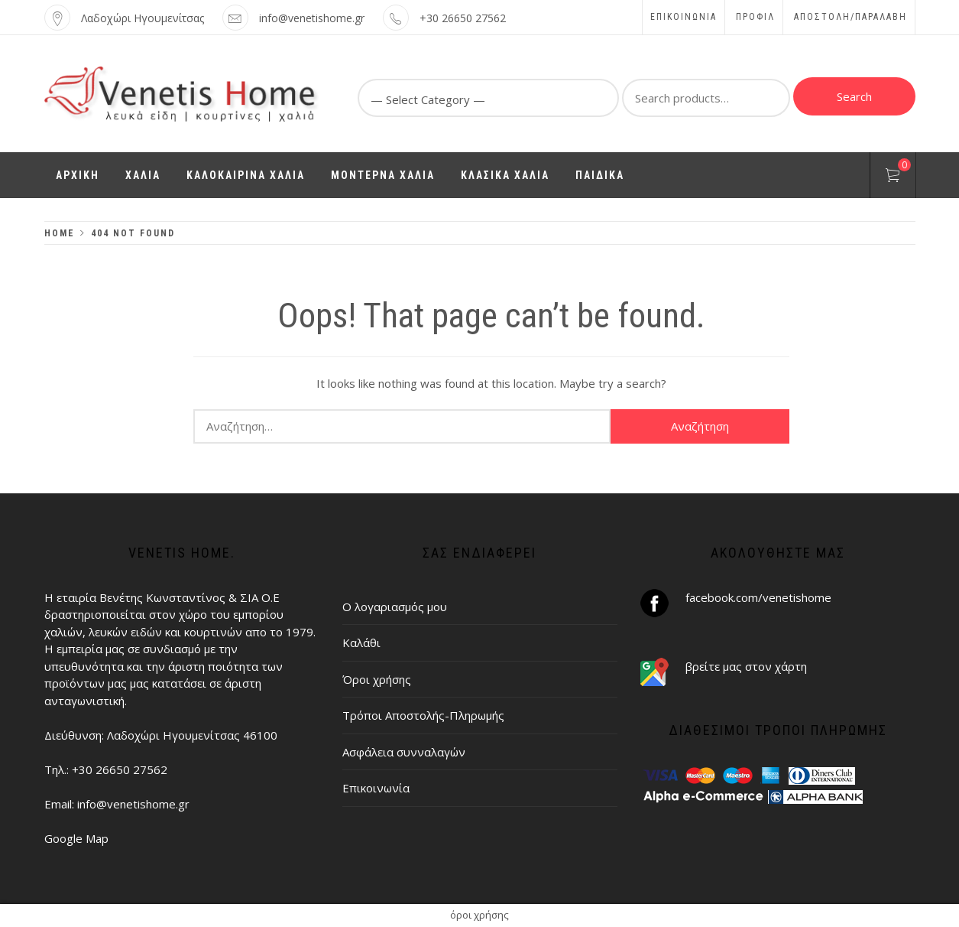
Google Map (76, 838)
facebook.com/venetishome (758, 597)
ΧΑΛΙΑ (142, 175)
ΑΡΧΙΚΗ (77, 175)
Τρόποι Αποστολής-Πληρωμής (423, 715)
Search (854, 96)
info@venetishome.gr (311, 18)
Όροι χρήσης (376, 679)
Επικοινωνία (683, 16)
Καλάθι (361, 642)
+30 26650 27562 (463, 18)
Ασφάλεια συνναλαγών (403, 751)
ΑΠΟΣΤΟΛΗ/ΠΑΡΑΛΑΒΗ (850, 16)
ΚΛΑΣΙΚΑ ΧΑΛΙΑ (505, 175)
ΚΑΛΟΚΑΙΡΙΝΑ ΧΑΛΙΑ (245, 175)
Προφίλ (755, 16)
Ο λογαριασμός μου (394, 606)
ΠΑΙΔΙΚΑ (599, 175)
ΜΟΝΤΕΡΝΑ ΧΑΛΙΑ (383, 175)
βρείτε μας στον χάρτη (746, 666)
